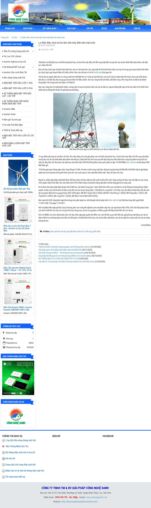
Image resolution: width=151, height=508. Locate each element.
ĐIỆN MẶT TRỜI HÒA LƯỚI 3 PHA (17, 88)
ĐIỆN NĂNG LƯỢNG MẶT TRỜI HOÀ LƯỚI (16, 144)
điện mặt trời (131, 162)
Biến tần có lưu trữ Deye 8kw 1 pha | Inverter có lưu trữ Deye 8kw (17, 228)
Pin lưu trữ (10, 458)
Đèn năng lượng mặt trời (13, 77)
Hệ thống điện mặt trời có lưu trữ (20, 452)
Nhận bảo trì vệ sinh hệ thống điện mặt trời (25, 470)
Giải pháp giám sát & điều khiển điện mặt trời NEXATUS (59, 250)
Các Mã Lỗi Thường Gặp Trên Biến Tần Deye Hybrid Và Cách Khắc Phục (66, 261)
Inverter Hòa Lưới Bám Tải (14, 72)
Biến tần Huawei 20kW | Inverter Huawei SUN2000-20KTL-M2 (18, 308)
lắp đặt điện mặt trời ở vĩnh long (79, 231)
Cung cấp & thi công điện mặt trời (20, 464)
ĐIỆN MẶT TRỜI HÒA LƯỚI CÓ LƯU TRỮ (18, 136)
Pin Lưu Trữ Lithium (11, 56)
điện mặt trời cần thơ (58, 231)
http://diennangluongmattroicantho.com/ (79, 501)
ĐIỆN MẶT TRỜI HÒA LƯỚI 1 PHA (17, 83)
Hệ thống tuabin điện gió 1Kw (17, 188)
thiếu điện (98, 72)
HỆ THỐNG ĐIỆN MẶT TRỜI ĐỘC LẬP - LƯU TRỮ (16, 94)
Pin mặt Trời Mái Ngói (12, 125)
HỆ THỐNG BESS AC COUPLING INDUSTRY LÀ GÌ (57, 258)
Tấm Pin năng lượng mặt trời (15, 51)
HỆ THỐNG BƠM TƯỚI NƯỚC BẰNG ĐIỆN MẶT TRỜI (15, 102)
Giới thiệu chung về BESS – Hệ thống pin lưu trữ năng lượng (61, 253)
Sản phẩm (28, 28)
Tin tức (89, 28)
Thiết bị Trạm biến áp (12, 130)
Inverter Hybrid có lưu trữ (14, 61)
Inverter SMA (8, 109)
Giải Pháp (72, 28)
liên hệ (137, 28)
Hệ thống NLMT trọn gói (13, 67)
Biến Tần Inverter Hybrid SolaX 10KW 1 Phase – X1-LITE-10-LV (18, 269)
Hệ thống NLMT (51, 28)
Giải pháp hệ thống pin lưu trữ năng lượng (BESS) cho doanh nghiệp (64, 256)
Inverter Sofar (9, 114)
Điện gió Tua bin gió (11, 119)
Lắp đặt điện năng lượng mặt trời (19, 440)
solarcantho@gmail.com (96, 497)
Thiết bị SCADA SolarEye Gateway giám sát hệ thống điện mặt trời (64, 247)
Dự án (104, 28)
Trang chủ (10, 28)
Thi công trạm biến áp (15, 476)
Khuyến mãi (120, 28)
